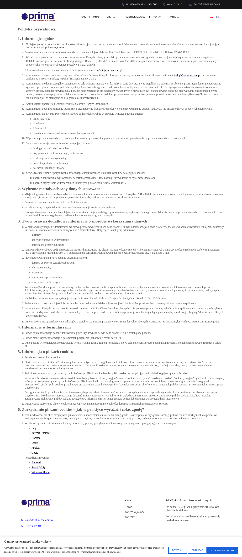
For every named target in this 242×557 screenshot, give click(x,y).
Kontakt (157, 17)
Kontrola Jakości (135, 17)
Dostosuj (168, 550)
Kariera (174, 17)
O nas (96, 17)
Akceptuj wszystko (221, 550)
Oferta (112, 17)
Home (83, 17)
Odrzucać (191, 550)
